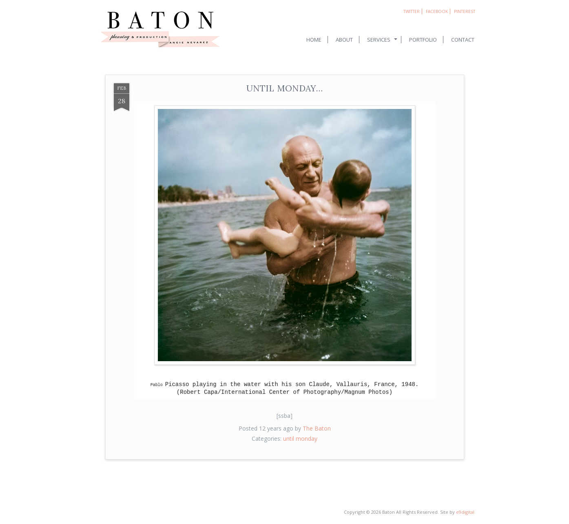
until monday (300, 438)
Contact (462, 39)
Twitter (411, 11)
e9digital (465, 512)
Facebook (437, 11)
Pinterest (464, 11)
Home (313, 39)
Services (378, 39)
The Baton (317, 428)
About (344, 39)
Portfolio (423, 39)
